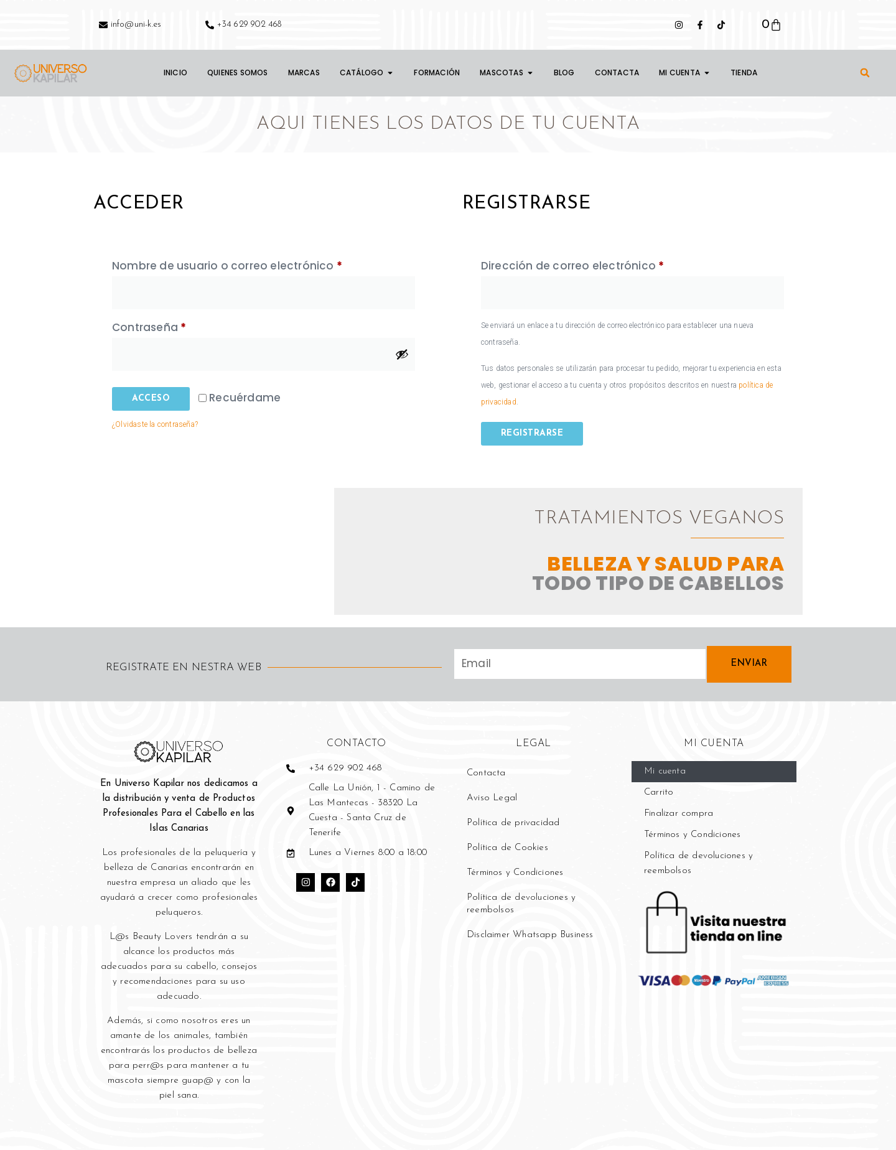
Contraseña (180, 326)
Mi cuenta (665, 771)
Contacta (486, 773)
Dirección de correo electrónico (604, 264)
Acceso (151, 398)
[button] (865, 72)
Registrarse (532, 433)
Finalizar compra (678, 813)
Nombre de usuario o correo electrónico (258, 264)
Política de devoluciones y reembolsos (521, 904)
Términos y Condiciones (515, 872)
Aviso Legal (492, 798)
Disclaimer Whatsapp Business (530, 935)
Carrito (658, 792)
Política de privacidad (513, 823)
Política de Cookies (507, 848)
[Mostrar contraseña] (402, 354)
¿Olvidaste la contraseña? (155, 424)
